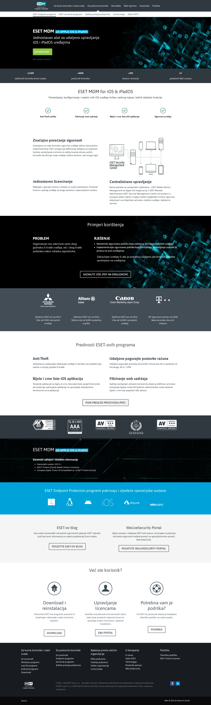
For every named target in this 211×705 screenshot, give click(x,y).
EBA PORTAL (105, 632)
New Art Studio (183, 700)
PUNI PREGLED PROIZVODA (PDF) (105, 402)
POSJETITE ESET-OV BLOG (67, 546)
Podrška (156, 6)
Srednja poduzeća (99, 662)
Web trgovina (130, 6)
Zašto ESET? (133, 14)
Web (166, 700)
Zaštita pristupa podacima (97, 14)
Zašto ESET (130, 658)
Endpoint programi (65, 658)
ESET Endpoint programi (44, 14)
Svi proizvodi (27, 659)
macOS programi (29, 665)
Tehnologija (131, 662)
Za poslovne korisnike (97, 6)
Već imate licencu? (42, 59)
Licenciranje (119, 14)
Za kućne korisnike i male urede (69, 6)
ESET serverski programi (70, 14)
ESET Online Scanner (170, 658)
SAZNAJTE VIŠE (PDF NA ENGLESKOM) (105, 274)
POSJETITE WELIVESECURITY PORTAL (144, 548)
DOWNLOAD (41, 51)
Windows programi (30, 662)
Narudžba (116, 6)
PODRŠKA (156, 629)
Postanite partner (133, 665)
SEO (172, 700)
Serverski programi (65, 662)
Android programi (29, 669)
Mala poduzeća (98, 659)
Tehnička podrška (168, 655)
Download (144, 6)
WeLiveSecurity (132, 668)
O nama (129, 655)
